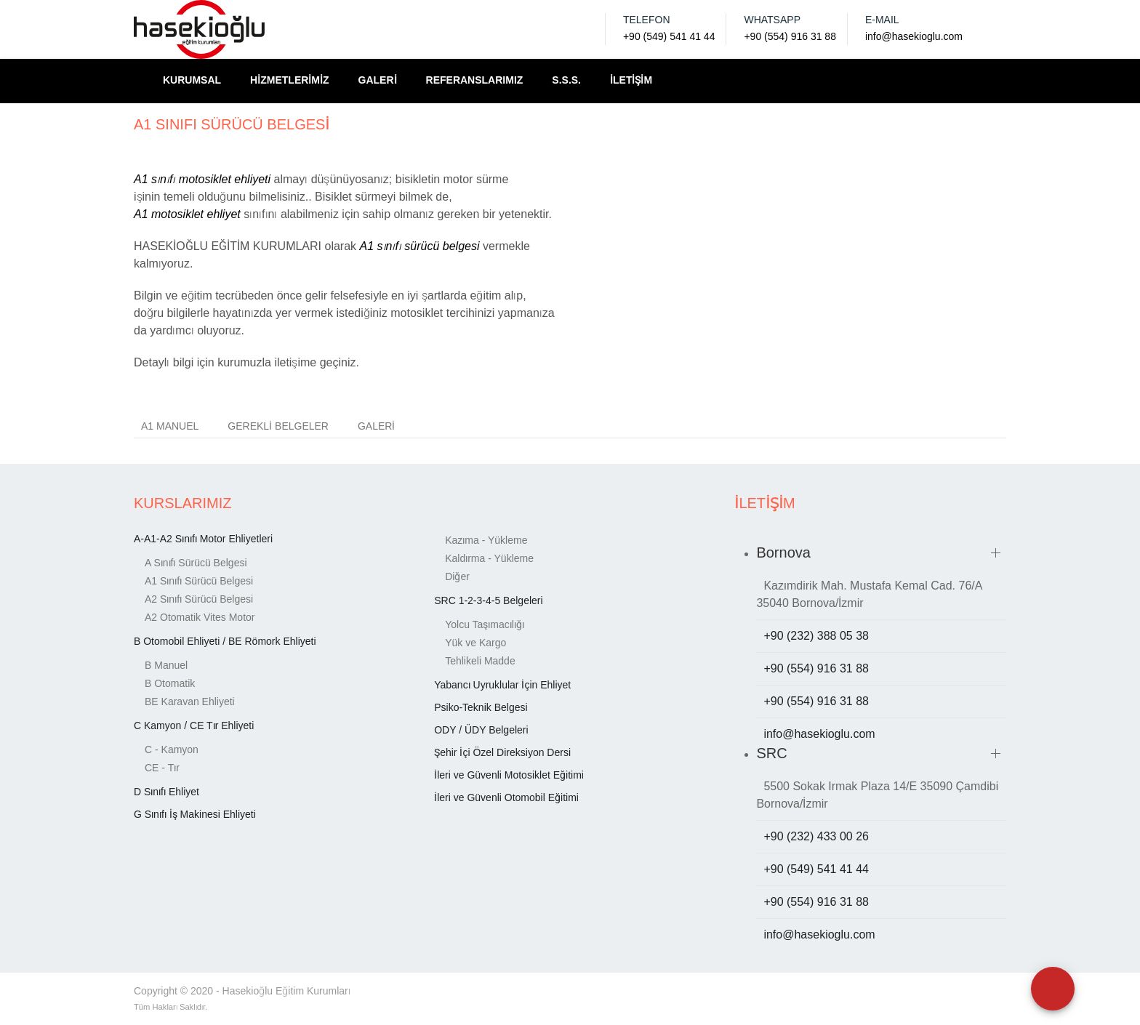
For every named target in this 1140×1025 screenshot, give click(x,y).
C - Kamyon (171, 749)
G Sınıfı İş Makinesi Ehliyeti (195, 814)
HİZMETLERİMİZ (289, 80)
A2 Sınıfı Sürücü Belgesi (199, 599)
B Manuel (166, 665)
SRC (771, 753)
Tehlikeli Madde (480, 661)
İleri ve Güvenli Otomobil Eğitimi (506, 797)
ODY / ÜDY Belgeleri (481, 730)
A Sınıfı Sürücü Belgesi (196, 562)
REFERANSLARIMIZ (474, 80)
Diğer (457, 576)
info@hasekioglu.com (914, 36)
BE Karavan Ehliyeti (190, 701)
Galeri (376, 426)
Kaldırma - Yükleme (489, 558)
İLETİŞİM (631, 80)
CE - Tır (162, 767)
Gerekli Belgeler (278, 426)
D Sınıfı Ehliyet (166, 791)
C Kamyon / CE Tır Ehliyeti (194, 725)
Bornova (783, 552)
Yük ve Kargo (475, 642)
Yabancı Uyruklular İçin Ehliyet (502, 685)
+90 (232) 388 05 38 (816, 636)
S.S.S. (566, 80)
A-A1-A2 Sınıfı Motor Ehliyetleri (203, 538)
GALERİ (377, 80)
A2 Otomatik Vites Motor (199, 617)
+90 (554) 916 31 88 (790, 36)
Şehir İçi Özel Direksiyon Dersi (502, 752)
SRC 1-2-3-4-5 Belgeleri (488, 600)
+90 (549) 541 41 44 (669, 36)
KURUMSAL (192, 80)
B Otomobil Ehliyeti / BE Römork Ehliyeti (225, 641)
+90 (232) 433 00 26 (816, 836)
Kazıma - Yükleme (486, 540)
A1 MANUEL (169, 426)
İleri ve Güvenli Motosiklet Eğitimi (509, 775)
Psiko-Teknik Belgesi (480, 707)
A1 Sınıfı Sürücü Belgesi (199, 581)
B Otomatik (170, 683)
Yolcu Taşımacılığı (484, 624)
